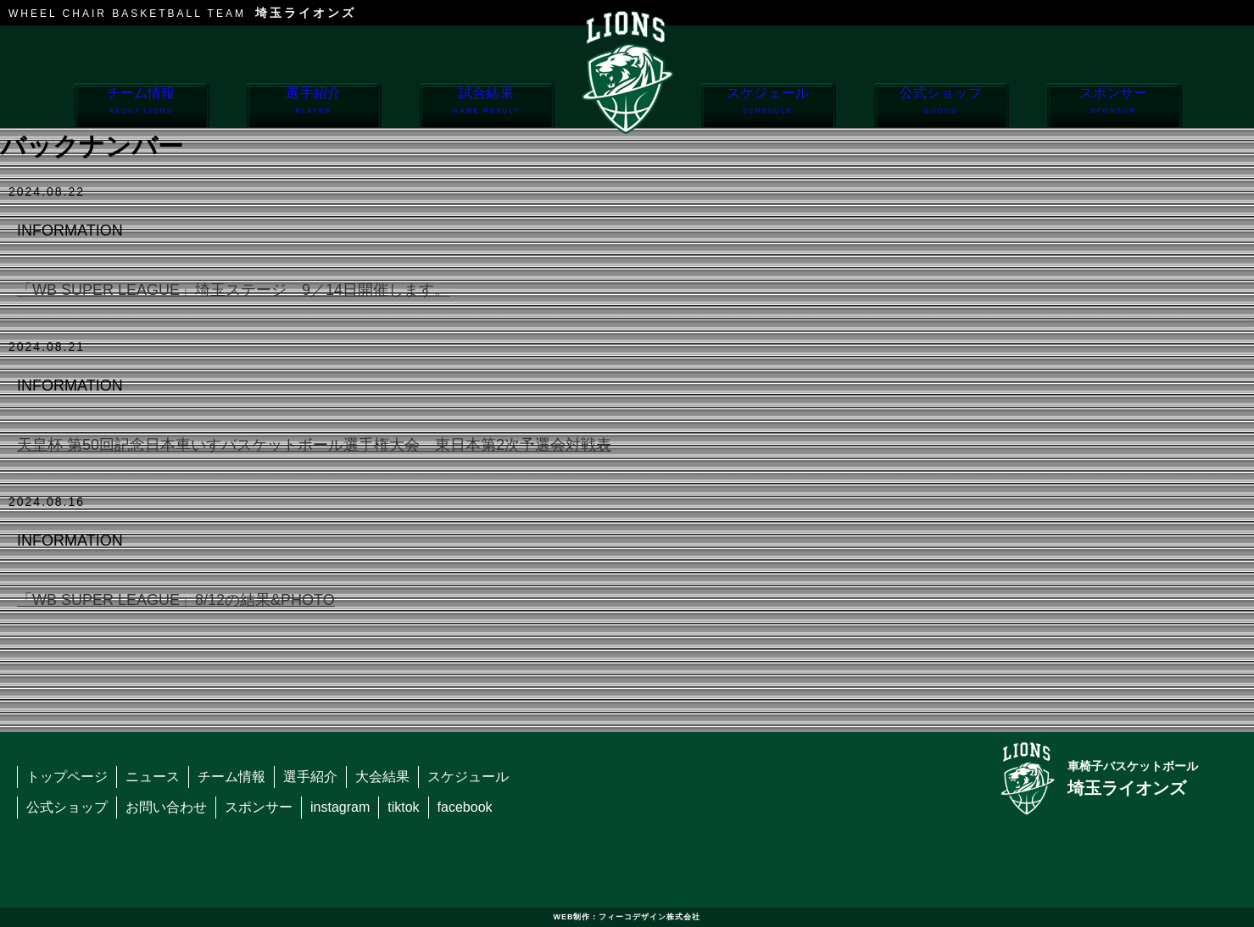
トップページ (67, 776)
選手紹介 (313, 106)
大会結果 (382, 776)
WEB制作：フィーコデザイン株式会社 (627, 917)
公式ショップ (940, 106)
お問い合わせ (166, 807)
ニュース (152, 776)
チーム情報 (141, 106)
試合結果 (486, 106)
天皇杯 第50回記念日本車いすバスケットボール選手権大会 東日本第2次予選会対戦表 (314, 444)
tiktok (403, 807)
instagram (340, 807)
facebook (465, 807)
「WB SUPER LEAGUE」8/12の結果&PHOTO (176, 599)
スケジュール (767, 106)
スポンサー (1113, 106)
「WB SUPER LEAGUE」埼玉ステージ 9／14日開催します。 (233, 289)
